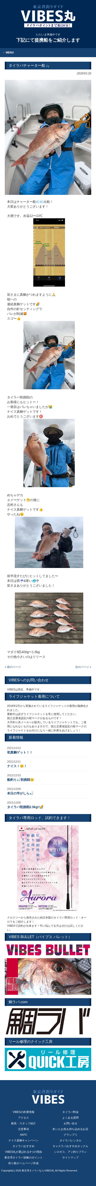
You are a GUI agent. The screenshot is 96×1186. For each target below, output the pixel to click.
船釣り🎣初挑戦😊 (20, 779)
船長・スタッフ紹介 (23, 1123)
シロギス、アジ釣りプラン (70, 1151)
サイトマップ (70, 1157)
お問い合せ (70, 1123)
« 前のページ (13, 667)
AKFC (23, 1134)
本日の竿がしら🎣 (20, 793)
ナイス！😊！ (17, 766)
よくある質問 (70, 1117)
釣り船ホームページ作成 (23, 1163)
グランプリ (70, 1134)
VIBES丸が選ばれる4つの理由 (23, 1151)
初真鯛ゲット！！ (20, 752)
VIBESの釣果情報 (23, 1112)
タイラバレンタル (70, 1140)
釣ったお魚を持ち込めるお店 (70, 1129)
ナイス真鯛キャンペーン (23, 1140)
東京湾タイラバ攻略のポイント (23, 1157)
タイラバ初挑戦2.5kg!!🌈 (25, 807)
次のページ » (83, 667)
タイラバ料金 (70, 1112)
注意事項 (23, 1129)
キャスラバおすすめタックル (70, 1146)
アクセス (23, 1117)
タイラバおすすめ (23, 1146)
